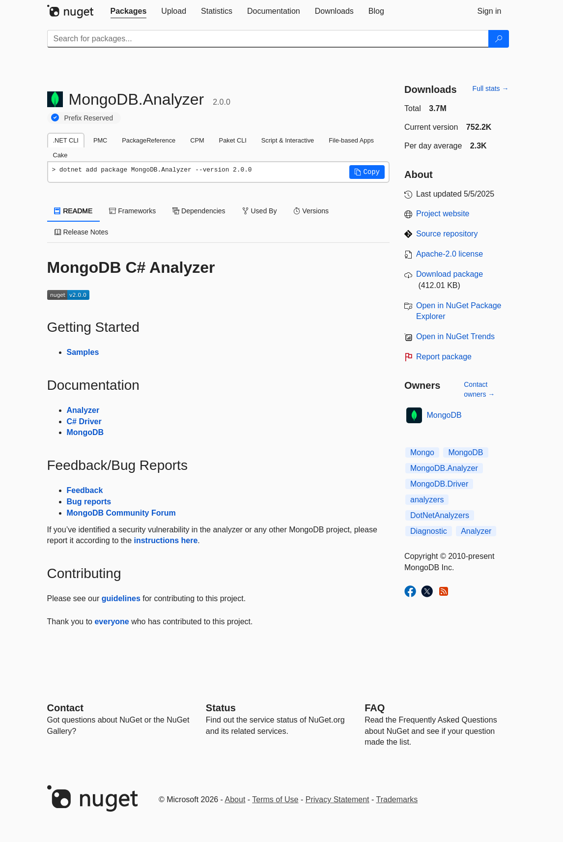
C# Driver (84, 421)
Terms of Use (275, 799)
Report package (444, 356)
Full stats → (491, 88)
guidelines (121, 598)
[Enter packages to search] (268, 39)
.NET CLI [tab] (66, 140)
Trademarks (397, 799)
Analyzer (83, 410)
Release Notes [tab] (82, 232)
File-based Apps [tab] (351, 140)
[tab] (128, 11)
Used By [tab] (259, 211)
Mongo (422, 452)
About (235, 799)
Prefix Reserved (88, 118)
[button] (367, 172)
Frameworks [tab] (132, 211)
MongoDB (85, 432)
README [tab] (74, 211)
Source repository (447, 234)
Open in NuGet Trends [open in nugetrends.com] (455, 336)
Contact (65, 707)
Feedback (85, 490)
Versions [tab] (311, 211)
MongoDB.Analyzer (444, 468)
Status (221, 707)
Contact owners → (479, 389)
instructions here (165, 540)
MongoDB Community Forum (121, 513)
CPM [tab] (197, 140)
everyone (111, 621)
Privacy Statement (337, 799)
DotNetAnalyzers (439, 515)
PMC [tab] (100, 140)
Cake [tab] (60, 155)
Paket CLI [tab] (233, 140)
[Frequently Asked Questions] (375, 707)
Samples (83, 352)
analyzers (427, 499)
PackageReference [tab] (148, 140)
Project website (443, 213)
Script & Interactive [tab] (287, 140)
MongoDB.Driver (439, 484)
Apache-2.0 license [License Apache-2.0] (449, 254)
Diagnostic (428, 531)
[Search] (498, 39)
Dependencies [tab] (198, 211)
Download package (449, 274)
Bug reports (89, 501)
